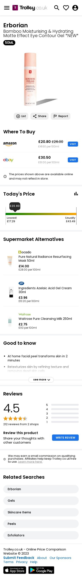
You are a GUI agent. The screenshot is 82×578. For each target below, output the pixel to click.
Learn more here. (30, 462)
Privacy (22, 562)
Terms (8, 562)
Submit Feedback (18, 557)
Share (39, 116)
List (21, 116)
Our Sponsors (60, 557)
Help (33, 562)
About (42, 557)
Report (60, 116)
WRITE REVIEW (65, 437)
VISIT (73, 144)
